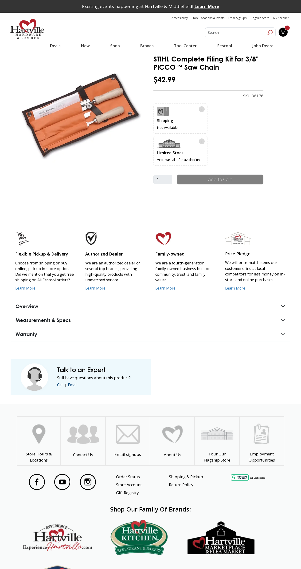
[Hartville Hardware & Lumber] (27, 29)
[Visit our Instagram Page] (88, 482)
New (85, 45)
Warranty (26, 334)
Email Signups (237, 18)
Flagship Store (259, 18)
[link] (82, 115)
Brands (146, 45)
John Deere (262, 45)
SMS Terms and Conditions (252, 557)
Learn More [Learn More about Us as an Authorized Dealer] (95, 288)
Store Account (129, 484)
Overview (27, 306)
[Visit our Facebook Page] (37, 482)
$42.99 (164, 79)
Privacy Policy (90, 557)
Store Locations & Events (208, 18)
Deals (56, 46)
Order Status (128, 476)
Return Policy (181, 484)
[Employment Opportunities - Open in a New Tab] (262, 441)
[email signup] (128, 441)
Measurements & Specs (43, 320)
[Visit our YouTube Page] (62, 482)
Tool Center (185, 45)
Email (74, 385)
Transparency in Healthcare (191, 557)
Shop (116, 46)
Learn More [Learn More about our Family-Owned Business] (165, 288)
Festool (224, 45)
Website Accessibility (44, 557)
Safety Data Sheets (136, 557)
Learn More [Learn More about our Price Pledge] (235, 288)
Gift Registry (127, 492)
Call (60, 385)
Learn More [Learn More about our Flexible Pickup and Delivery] (25, 288)
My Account (281, 18)
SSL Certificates (257, 477)
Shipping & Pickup (186, 476)
